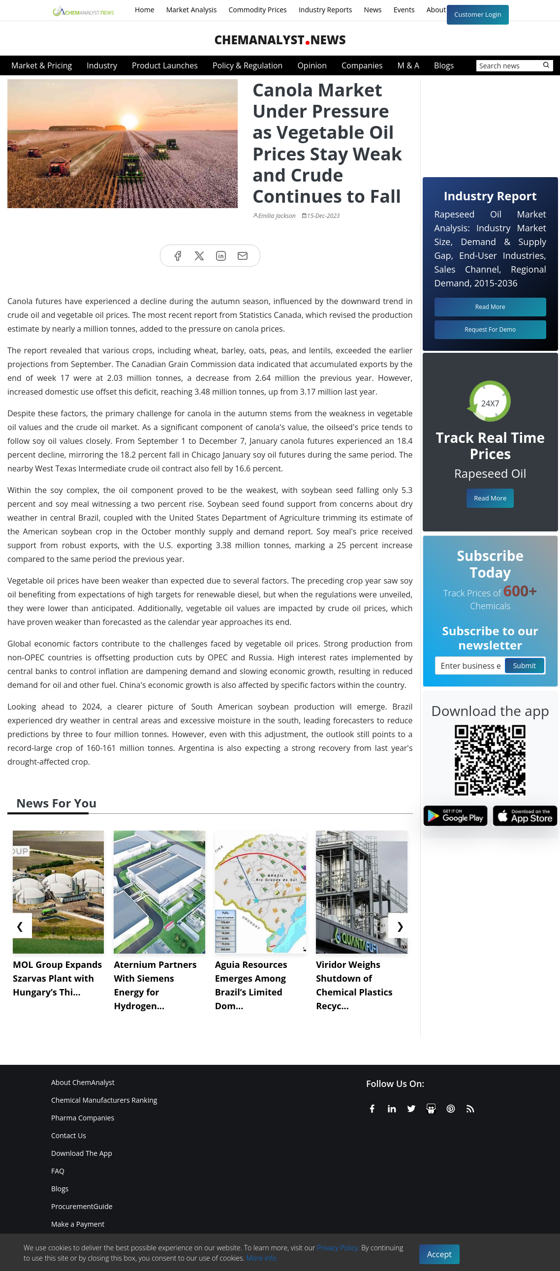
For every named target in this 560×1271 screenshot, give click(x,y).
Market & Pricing (41, 65)
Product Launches (165, 65)
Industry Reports (325, 9)
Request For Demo (490, 329)
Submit (524, 665)
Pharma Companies (82, 1117)
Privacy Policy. (338, 1247)
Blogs (444, 65)
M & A (408, 65)
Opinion (312, 65)
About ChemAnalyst (83, 1082)
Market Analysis (191, 9)
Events (404, 9)
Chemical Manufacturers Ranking (104, 1100)
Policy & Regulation (247, 65)
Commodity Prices (257, 9)
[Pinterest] (451, 1106)
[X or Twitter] (411, 1106)
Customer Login (477, 14)
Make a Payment (77, 1224)
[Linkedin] (392, 1106)
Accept (439, 1254)
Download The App (81, 1153)
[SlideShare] (431, 1106)
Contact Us (68, 1135)
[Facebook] (372, 1106)
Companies (362, 65)
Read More (490, 498)
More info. (262, 1258)
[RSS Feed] (470, 1106)
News (373, 9)
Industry (102, 65)
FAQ (57, 1171)
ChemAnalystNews (279, 39)
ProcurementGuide (82, 1206)
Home (145, 9)
